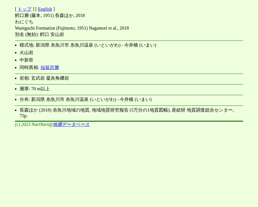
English (45, 9)
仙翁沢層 (50, 67)
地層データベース (71, 124)
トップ (24, 9)
